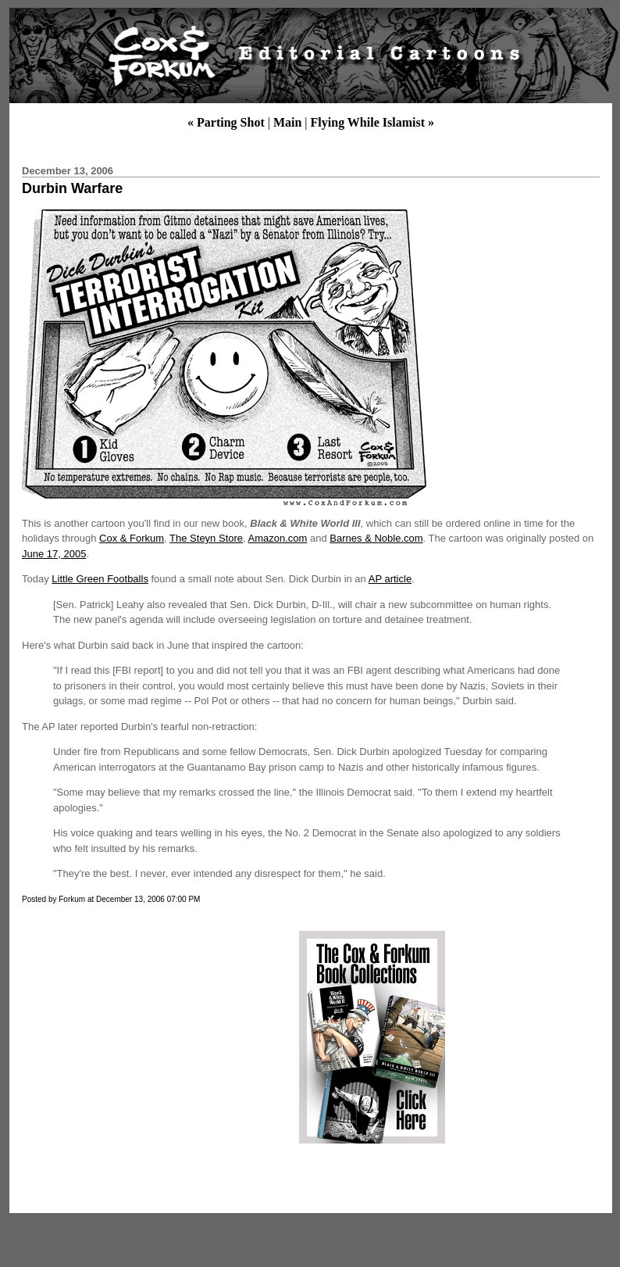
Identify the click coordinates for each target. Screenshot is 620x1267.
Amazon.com (278, 538)
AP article (390, 579)
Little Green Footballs (100, 579)
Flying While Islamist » (372, 122)
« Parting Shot (226, 122)
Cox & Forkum (131, 538)
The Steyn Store (206, 538)
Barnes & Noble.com (376, 538)
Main (287, 122)
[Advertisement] (151, 1037)
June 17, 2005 (54, 554)
